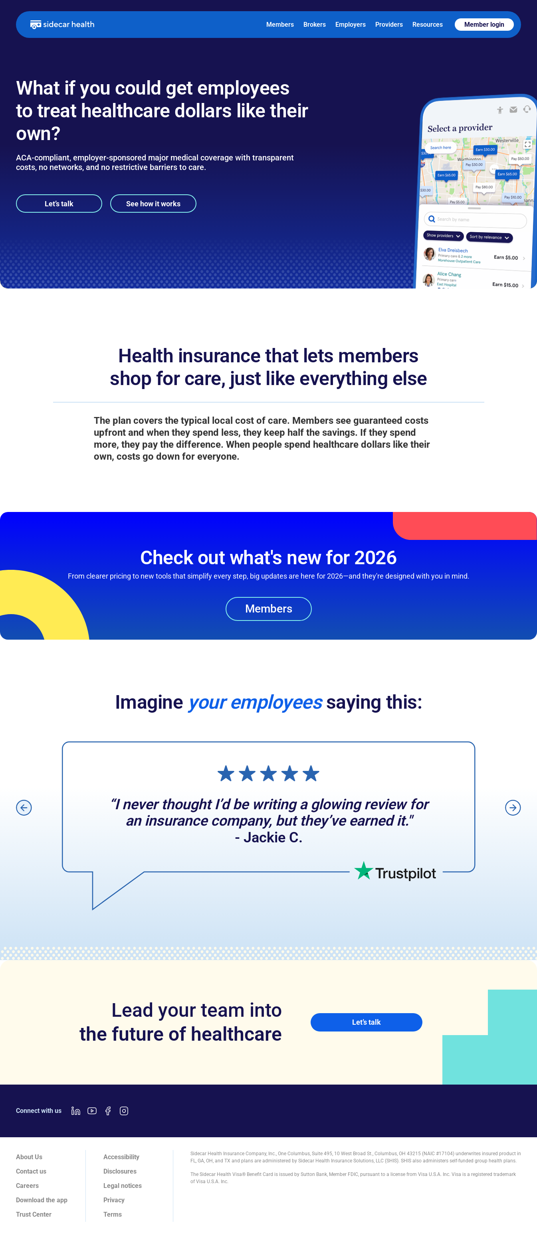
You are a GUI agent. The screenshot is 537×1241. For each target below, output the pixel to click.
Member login (484, 24)
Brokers (314, 24)
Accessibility (121, 1157)
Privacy (114, 1200)
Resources (427, 24)
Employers (350, 24)
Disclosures (120, 1171)
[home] (62, 24)
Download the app (41, 1200)
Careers (27, 1186)
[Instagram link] (124, 1111)
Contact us (31, 1171)
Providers (389, 24)
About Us (29, 1157)
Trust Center (34, 1214)
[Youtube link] (92, 1111)
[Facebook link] (108, 1111)
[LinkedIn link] (76, 1111)
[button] (24, 807)
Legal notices (122, 1186)
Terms (112, 1214)
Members (280, 24)
